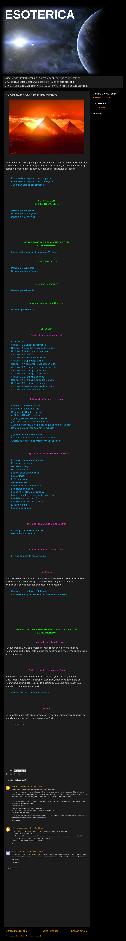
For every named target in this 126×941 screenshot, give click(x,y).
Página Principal (49, 931)
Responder (15, 821)
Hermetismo (17, 774)
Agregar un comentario (15, 868)
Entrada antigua (79, 931)
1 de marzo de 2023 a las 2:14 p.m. (32, 828)
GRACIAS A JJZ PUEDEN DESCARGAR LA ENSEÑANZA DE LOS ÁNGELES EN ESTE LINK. (42, 78)
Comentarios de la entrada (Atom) (28, 936)
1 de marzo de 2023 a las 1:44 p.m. (32, 786)
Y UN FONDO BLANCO (102, 97)
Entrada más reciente (17, 931)
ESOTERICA (40, 14)
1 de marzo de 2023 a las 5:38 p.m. (31, 851)
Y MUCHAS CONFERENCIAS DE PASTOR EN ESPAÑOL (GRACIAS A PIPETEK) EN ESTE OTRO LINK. (46, 86)
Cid (12, 851)
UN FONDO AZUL (99, 107)
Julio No (14, 786)
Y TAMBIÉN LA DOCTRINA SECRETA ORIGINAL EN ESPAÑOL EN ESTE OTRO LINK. (40, 82)
